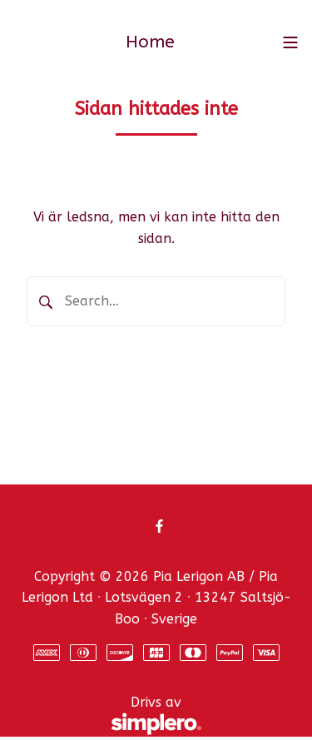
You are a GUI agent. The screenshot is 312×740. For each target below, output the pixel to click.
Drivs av (107, 716)
